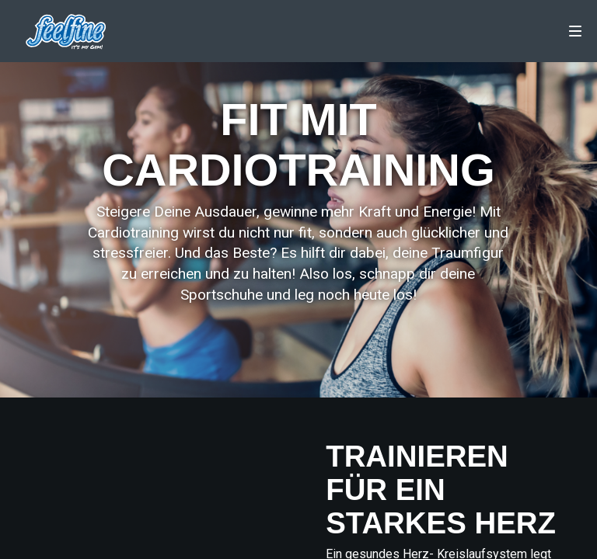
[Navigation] (575, 31)
